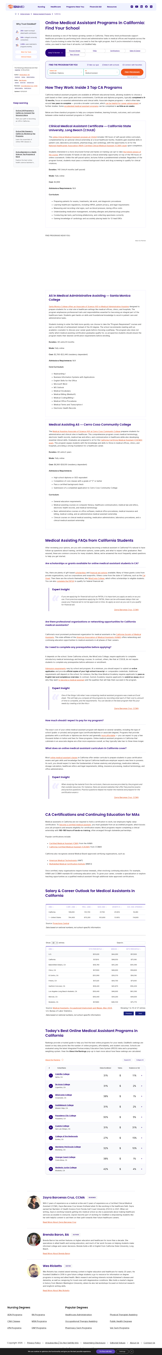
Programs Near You (75, 7)
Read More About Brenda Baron (56, 1253)
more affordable (108, 735)
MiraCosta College (96, 578)
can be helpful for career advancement (122, 103)
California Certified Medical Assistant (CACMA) (69, 847)
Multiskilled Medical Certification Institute (67, 864)
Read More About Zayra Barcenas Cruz (59, 1222)
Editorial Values (26, 57)
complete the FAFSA (65, 581)
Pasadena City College (65, 1116)
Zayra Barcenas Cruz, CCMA (29, 86)
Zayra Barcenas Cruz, (126, 610)
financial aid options (98, 573)
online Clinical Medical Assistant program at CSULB (75, 137)
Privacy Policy (34, 1343)
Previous (129, 1013)
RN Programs (38, 1315)
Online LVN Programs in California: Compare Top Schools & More (25, 113)
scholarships (80, 573)
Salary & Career (135, 51)
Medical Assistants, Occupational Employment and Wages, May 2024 (82, 1008)
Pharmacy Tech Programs (78, 1328)
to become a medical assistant (71, 680)
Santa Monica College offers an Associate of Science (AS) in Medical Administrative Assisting (89, 306)
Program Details (74, 51)
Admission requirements (55, 668)
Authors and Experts (90, 1349)
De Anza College (62, 1084)
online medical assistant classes (63, 757)
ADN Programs (14, 1315)
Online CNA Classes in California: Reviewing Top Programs (25, 133)
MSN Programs (39, 1321)
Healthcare (56, 7)
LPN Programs (14, 1328)
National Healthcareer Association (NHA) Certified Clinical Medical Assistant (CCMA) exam (88, 146)
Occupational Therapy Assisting (81, 1321)
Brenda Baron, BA (25, 75)
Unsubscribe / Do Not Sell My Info (62, 1343)
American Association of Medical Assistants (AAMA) (98, 637)
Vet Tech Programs (119, 1328)
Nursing (41, 7)
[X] (151, 6)
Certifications (115, 51)
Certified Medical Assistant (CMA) (64, 843)
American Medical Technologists (63, 860)
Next (140, 1013)
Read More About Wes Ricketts (56, 1290)
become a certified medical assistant (75, 825)
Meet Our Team (26, 52)
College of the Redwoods (66, 1136)
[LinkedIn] (141, 6)
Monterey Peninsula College (68, 1147)
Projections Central (61, 923)
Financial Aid (95, 7)
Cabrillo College (62, 1074)
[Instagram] (132, 6)
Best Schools (74, 54)
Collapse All (139, 1060)
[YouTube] (136, 6)
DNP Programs (39, 1328)
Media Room (68, 1349)
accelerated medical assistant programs (81, 106)
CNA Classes (13, 1321)
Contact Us (149, 1343)
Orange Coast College (65, 1157)
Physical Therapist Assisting (123, 1315)
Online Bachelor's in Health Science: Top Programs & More (26, 154)
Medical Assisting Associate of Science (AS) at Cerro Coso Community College (86, 431)
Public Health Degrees (121, 1321)
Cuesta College (62, 1126)
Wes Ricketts (22, 80)
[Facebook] (146, 6)
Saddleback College (64, 1105)
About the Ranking (52, 1060)
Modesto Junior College (66, 1168)
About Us (134, 1343)
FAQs (95, 51)
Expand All (127, 1060)
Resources (112, 7)
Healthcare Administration (78, 1315)
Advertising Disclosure (94, 1343)
